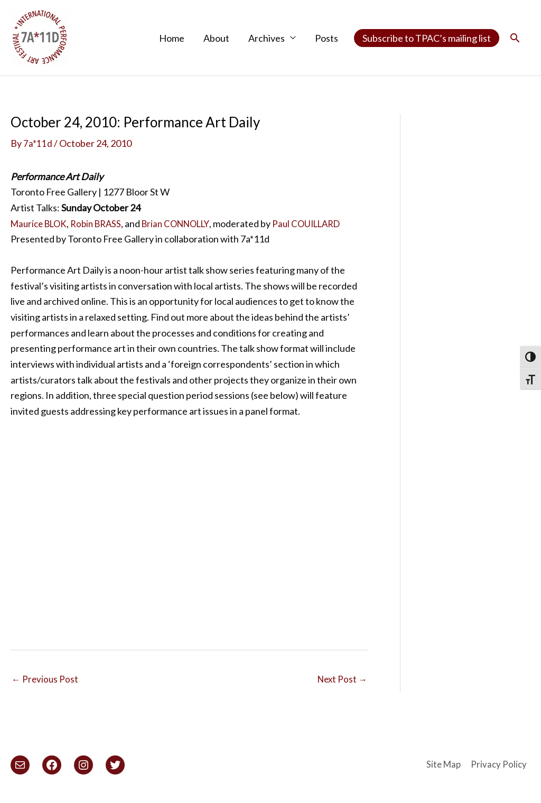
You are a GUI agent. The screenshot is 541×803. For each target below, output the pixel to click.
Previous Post (46, 682)
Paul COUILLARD (324, 224)
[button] (515, 38)
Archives (266, 38)
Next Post (341, 682)
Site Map (444, 767)
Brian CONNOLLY (188, 224)
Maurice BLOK (41, 224)
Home (171, 38)
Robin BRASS (103, 224)
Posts (326, 38)
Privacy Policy (501, 767)
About (216, 38)
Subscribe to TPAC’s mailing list (426, 38)
